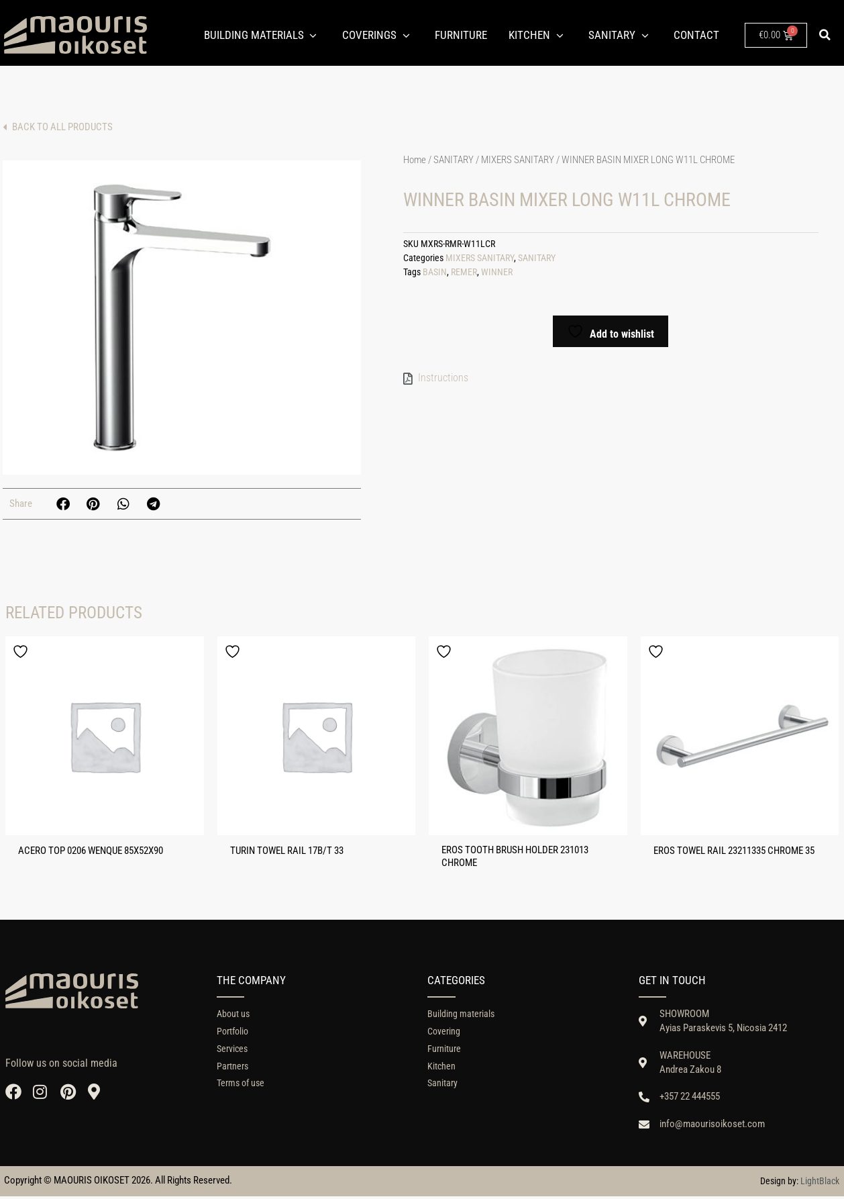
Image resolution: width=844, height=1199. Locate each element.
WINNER (497, 272)
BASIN (435, 272)
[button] (824, 35)
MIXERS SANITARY (517, 160)
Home (414, 160)
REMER (464, 272)
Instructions (443, 377)
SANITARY (453, 160)
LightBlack (819, 1183)
